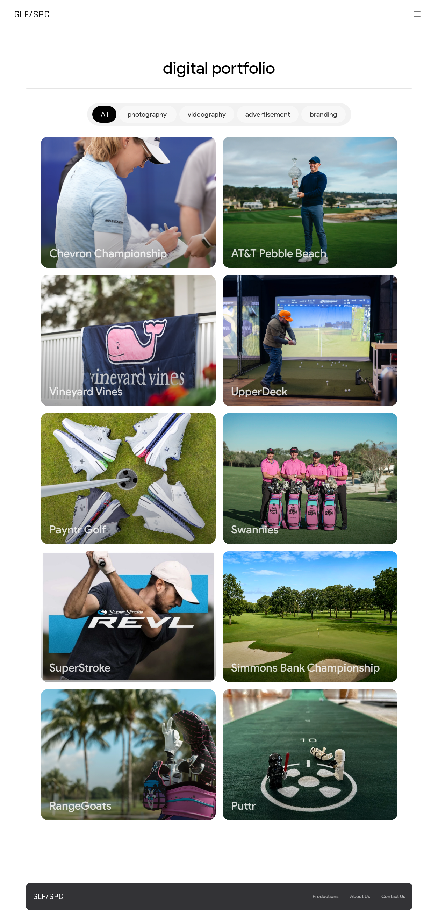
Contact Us (393, 897)
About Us (360, 897)
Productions (326, 897)
